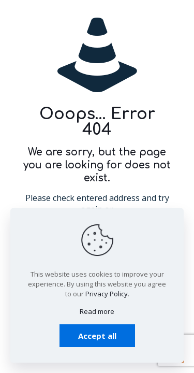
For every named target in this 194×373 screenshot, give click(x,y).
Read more (97, 311)
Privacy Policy (106, 293)
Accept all (97, 336)
